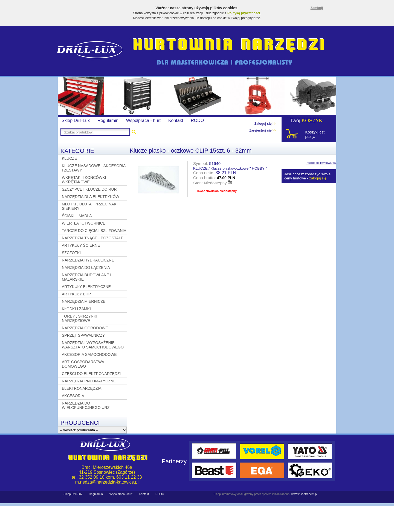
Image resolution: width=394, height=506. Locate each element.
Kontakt (175, 120)
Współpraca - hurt (143, 120)
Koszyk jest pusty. (315, 134)
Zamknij (317, 8)
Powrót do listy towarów (321, 162)
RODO (197, 120)
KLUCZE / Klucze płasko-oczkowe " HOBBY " (230, 168)
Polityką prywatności (243, 13)
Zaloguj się (265, 124)
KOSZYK (312, 120)
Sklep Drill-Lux (76, 120)
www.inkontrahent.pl (304, 494)
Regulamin (107, 120)
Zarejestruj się (262, 130)
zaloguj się (317, 178)
